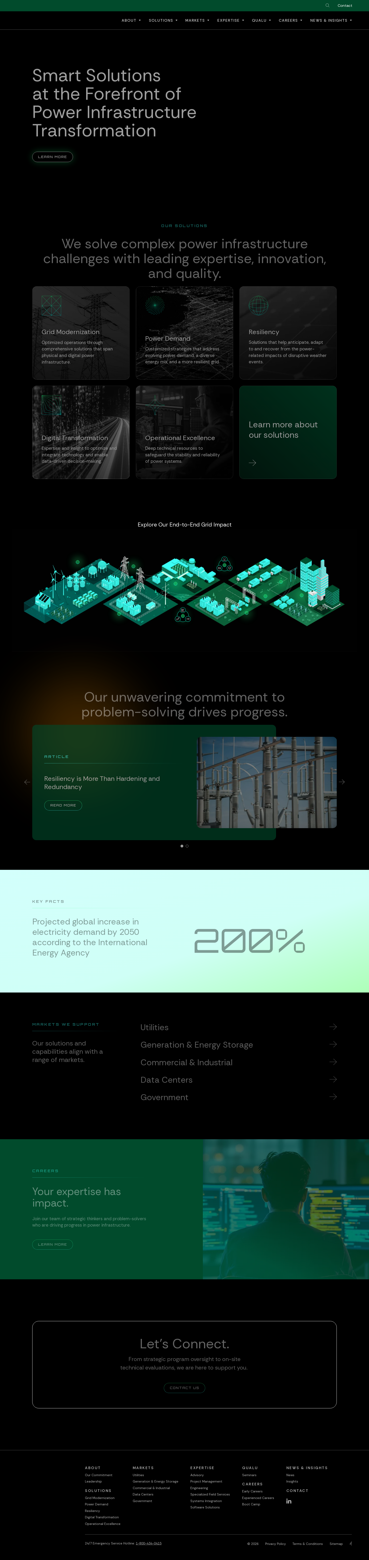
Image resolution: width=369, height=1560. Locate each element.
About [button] (130, 20)
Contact (345, 5)
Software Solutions (205, 1507)
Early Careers (252, 1491)
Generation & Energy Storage (155, 1481)
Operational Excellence (102, 1524)
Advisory (197, 1475)
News (290, 1475)
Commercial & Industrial (151, 1488)
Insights (292, 1481)
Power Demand (96, 1504)
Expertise (202, 1467)
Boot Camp (251, 1504)
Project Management (206, 1481)
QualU (250, 1467)
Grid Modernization (100, 1498)
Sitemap (336, 1544)
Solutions (98, 1490)
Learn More (55, 149)
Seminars (249, 1475)
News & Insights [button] (329, 20)
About (93, 1467)
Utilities (138, 1475)
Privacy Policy (275, 1544)
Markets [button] (195, 20)
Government (142, 1501)
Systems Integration (206, 1501)
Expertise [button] (229, 20)
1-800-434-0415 (148, 1543)
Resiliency (92, 1511)
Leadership (93, 1481)
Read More (66, 805)
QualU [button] (260, 20)
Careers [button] (289, 20)
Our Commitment (98, 1475)
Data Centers (143, 1494)
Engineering (199, 1488)
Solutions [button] (162, 20)
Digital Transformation (102, 1517)
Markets (143, 1467)
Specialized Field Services (210, 1494)
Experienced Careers (258, 1498)
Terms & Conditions (308, 1544)
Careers (252, 1484)
